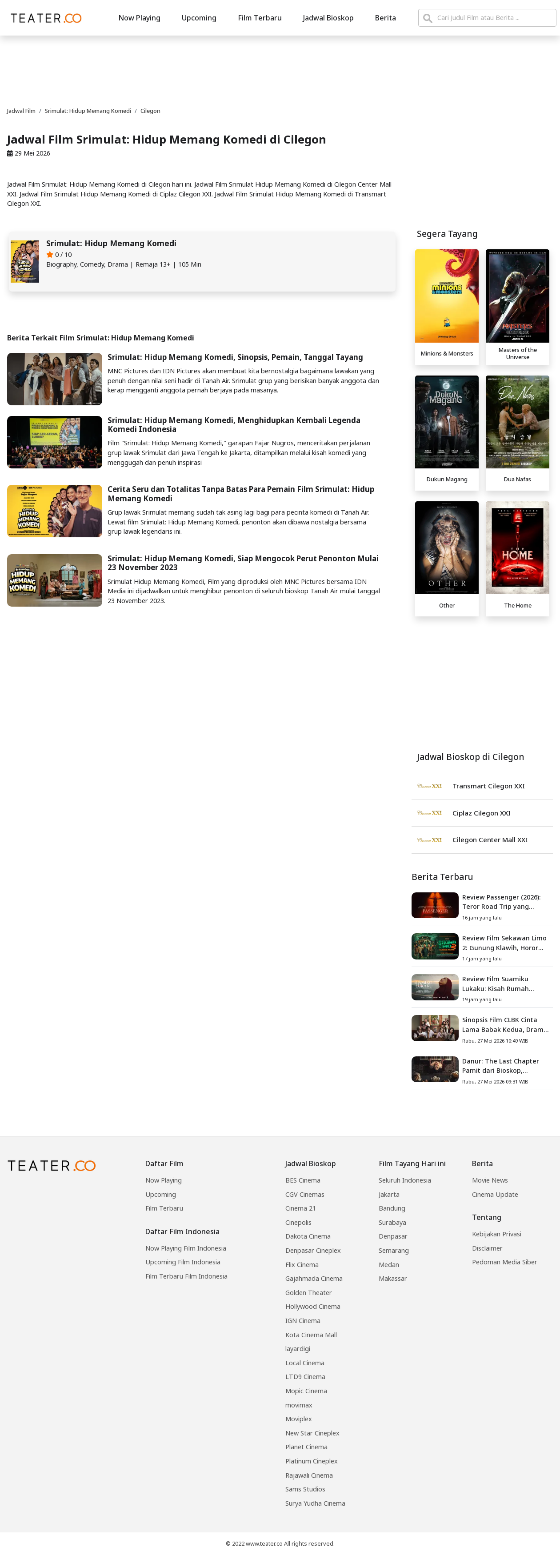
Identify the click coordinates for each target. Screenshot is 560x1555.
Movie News (490, 1180)
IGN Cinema (302, 1320)
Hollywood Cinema (312, 1306)
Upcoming (199, 18)
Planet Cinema (306, 1447)
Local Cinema (304, 1363)
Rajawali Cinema (309, 1475)
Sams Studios (305, 1489)
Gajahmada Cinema (314, 1278)
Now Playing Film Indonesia (185, 1248)
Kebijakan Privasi (496, 1234)
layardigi (297, 1348)
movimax (298, 1405)
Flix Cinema (302, 1264)
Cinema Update (495, 1194)
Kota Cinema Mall (311, 1335)
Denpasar (393, 1236)
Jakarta (389, 1194)
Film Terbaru (260, 18)
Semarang (394, 1250)
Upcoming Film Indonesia (182, 1262)
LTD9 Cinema (305, 1376)
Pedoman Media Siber (504, 1262)
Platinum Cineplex (311, 1461)
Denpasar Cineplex (313, 1250)
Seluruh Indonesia (405, 1180)
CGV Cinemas (304, 1194)
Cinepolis (298, 1222)
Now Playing (139, 18)
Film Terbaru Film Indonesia (186, 1276)
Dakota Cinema (308, 1236)
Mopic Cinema (306, 1391)
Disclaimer (487, 1248)
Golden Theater (308, 1292)
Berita (385, 18)
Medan (389, 1264)
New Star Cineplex (312, 1433)
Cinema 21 (300, 1208)
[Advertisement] (280, 70)
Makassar (393, 1278)
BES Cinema (302, 1180)
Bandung (392, 1208)
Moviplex (298, 1419)
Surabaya (392, 1222)
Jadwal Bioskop (328, 18)
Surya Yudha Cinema (315, 1503)
